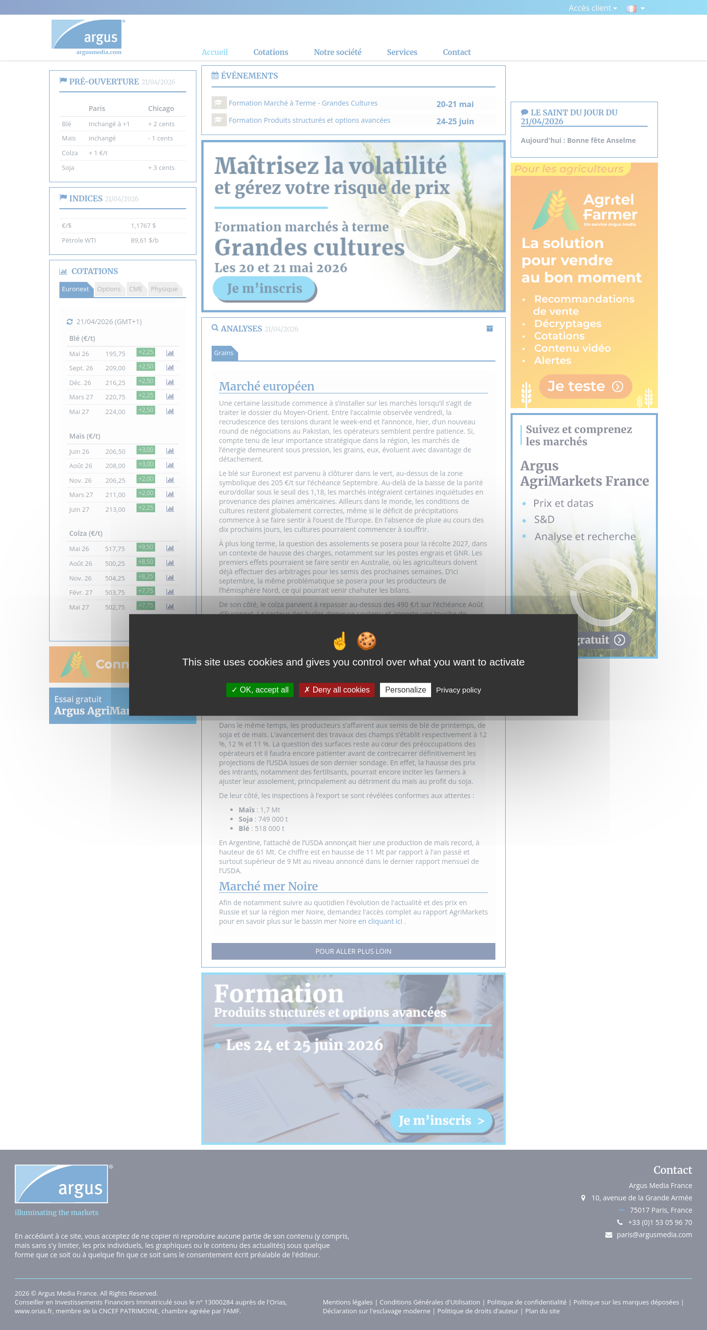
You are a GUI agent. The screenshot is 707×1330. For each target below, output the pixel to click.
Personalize (405, 690)
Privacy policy (458, 690)
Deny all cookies (337, 690)
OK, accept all (260, 690)
